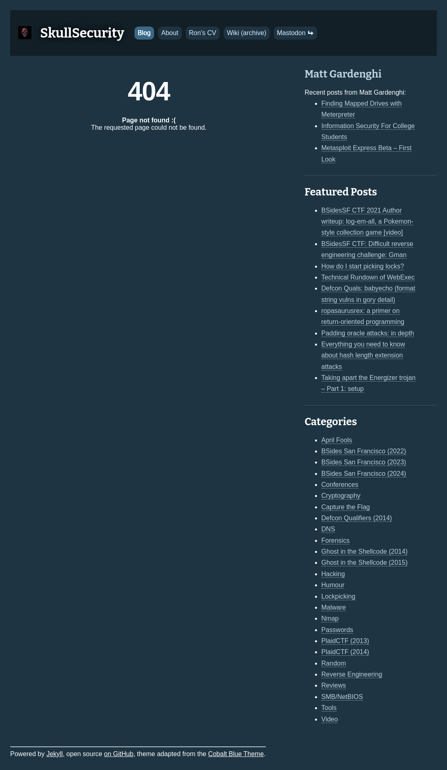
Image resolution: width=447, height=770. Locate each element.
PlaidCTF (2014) (345, 651)
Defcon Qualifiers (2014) (356, 518)
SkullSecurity (82, 33)
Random (333, 663)
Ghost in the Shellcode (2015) (364, 562)
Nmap (330, 618)
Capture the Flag (345, 507)
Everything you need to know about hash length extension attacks (363, 355)
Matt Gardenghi (342, 74)
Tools (329, 707)
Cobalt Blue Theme (236, 753)
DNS (328, 529)
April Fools (336, 440)
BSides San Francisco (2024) (363, 473)
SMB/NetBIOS (342, 696)
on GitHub (118, 753)
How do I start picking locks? (362, 266)
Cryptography (341, 495)
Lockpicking (338, 596)
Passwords (337, 629)
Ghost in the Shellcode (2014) (364, 551)
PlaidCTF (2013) (345, 640)
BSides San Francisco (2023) (363, 462)
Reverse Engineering (351, 674)
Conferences (340, 484)
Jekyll (54, 753)
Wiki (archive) (246, 32)
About (169, 32)
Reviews (333, 685)
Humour (333, 584)
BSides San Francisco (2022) (363, 451)
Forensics (335, 540)
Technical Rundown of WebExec (368, 277)
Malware (333, 607)
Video (329, 719)
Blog (144, 32)
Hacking (333, 573)
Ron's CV (202, 32)
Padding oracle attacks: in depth (367, 333)
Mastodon (295, 32)
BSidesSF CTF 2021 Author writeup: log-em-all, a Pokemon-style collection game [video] (367, 221)
